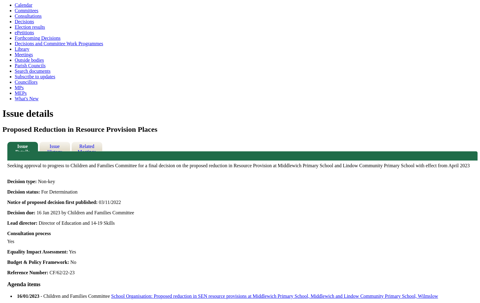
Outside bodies (29, 60)
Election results (30, 27)
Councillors (26, 82)
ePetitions (24, 32)
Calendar (23, 5)
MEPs (21, 93)
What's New (27, 98)
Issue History (54, 147)
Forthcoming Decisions (38, 38)
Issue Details (22, 147)
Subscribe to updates (35, 76)
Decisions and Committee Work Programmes (59, 43)
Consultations (28, 16)
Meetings (24, 54)
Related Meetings (87, 147)
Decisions (24, 21)
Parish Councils (30, 65)
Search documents (33, 71)
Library (22, 49)
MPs (19, 87)
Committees (26, 10)
